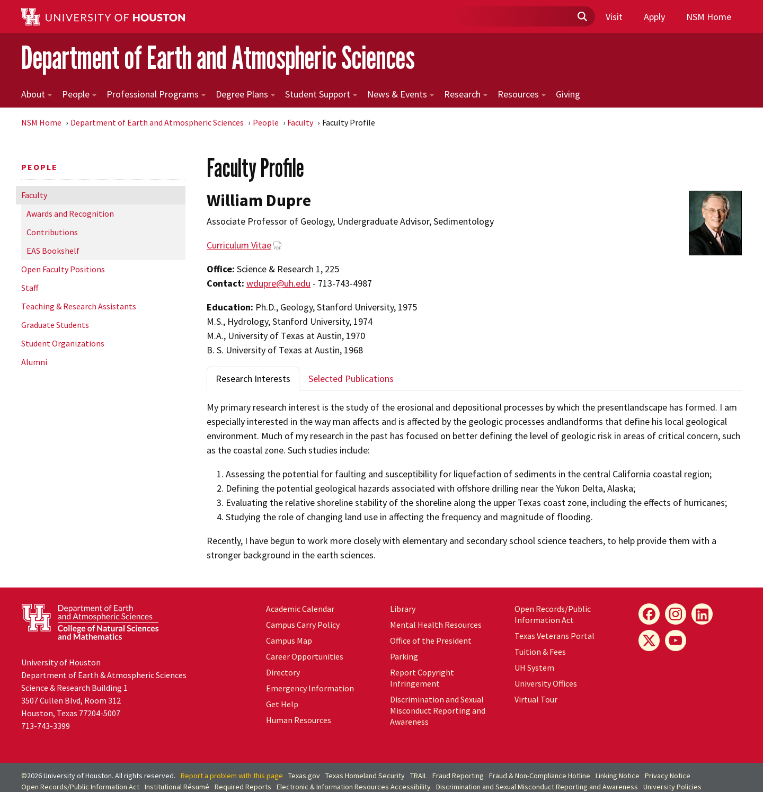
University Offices (545, 683)
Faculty (300, 122)
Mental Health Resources (436, 624)
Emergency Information (310, 688)
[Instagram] (675, 614)
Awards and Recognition (70, 213)
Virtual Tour (535, 699)
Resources (522, 94)
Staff (29, 287)
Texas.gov (304, 775)
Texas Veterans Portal (554, 635)
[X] (649, 640)
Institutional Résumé (177, 786)
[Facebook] (649, 614)
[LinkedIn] (702, 614)
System (534, 667)
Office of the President (431, 640)
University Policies (672, 786)
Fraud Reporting (458, 775)
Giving (568, 94)
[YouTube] (675, 640)
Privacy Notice (667, 775)
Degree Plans (245, 94)
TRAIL (418, 775)
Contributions (52, 232)
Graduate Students (55, 324)
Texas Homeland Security (365, 775)
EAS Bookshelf (52, 250)
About (36, 94)
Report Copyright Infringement (422, 678)
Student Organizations (62, 343)
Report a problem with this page (232, 775)
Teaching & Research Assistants (78, 306)
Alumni (34, 362)
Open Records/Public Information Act (552, 614)
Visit (614, 17)
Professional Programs (156, 94)
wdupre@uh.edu (278, 283)
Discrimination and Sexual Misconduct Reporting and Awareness (437, 710)
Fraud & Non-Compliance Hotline (539, 775)
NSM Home (708, 17)
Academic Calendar (300, 608)
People (79, 94)
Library (402, 608)
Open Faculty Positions (63, 269)
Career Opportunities (304, 656)
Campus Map (289, 640)
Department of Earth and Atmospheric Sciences (218, 57)
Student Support (321, 94)
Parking (404, 656)
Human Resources (298, 720)
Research (465, 94)
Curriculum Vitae (239, 245)
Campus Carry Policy (303, 624)
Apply (654, 17)
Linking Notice (618, 775)
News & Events (400, 94)
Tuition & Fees (540, 651)
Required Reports (243, 786)
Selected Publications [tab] (351, 378)
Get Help (282, 704)
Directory (283, 672)
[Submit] (582, 17)
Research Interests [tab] (253, 378)
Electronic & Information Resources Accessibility (354, 786)
